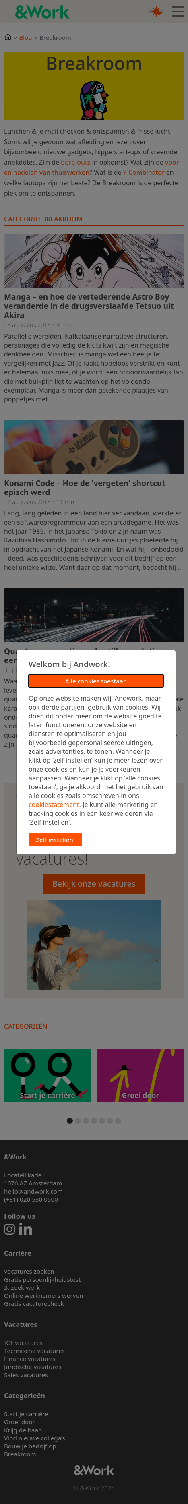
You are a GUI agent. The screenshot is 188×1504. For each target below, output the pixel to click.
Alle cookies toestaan (96, 681)
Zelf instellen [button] (54, 840)
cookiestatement (54, 804)
